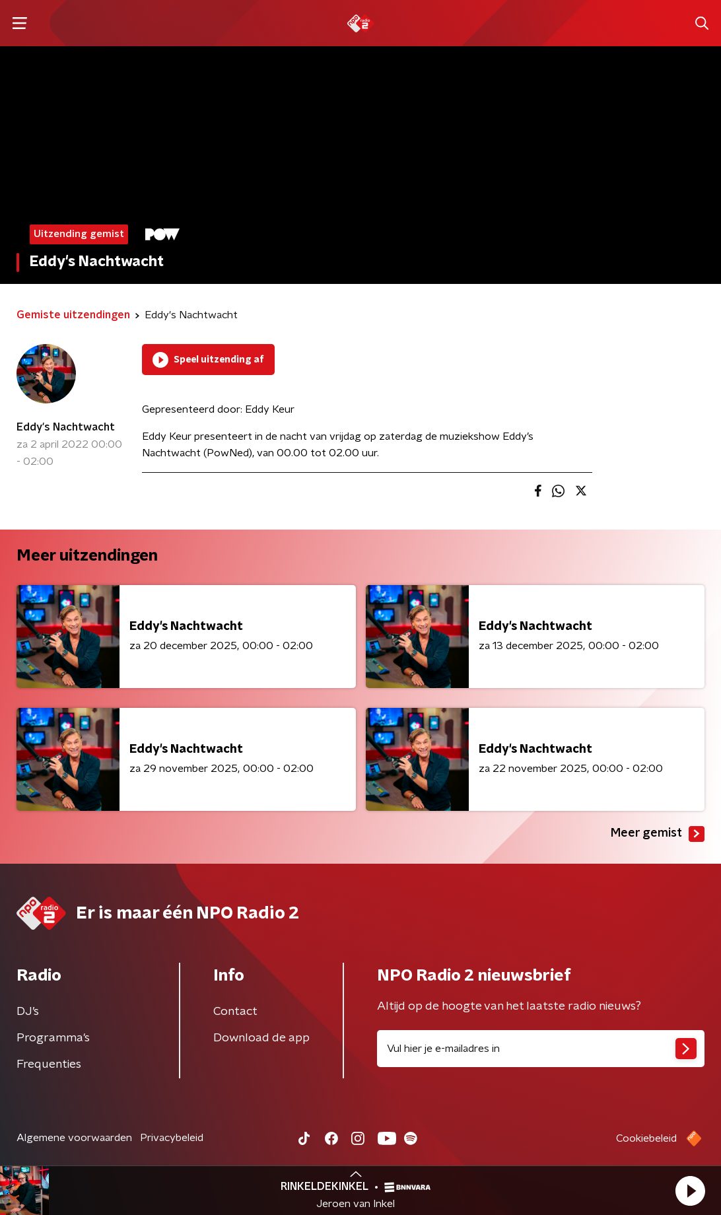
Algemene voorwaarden (74, 1137)
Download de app (261, 1038)
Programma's (53, 1038)
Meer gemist (657, 834)
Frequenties (49, 1064)
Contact (235, 1012)
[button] (690, 1190)
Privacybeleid (171, 1137)
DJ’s (28, 1012)
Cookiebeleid (646, 1138)
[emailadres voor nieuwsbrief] (540, 1048)
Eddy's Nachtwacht (66, 427)
